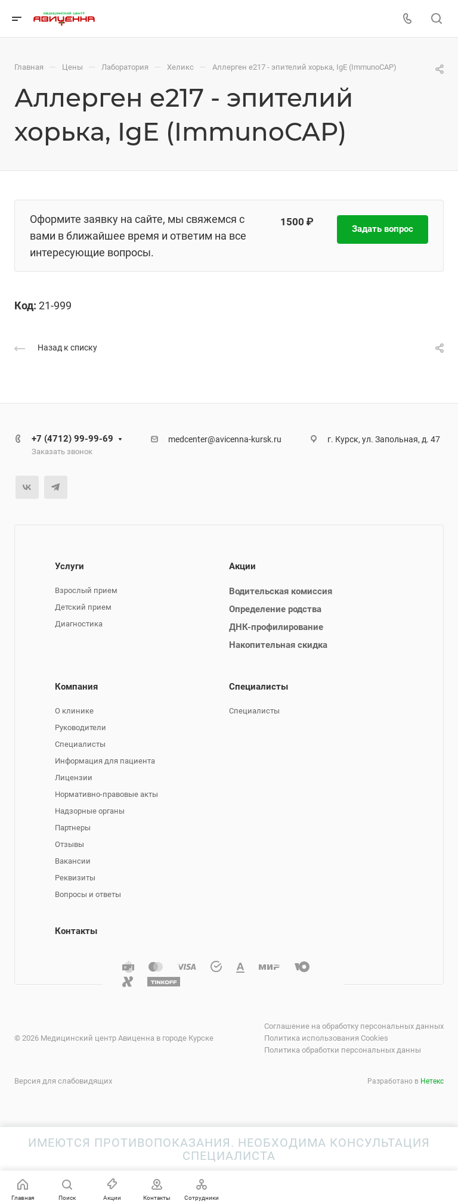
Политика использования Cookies (326, 1038)
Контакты (76, 931)
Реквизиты (75, 877)
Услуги (69, 566)
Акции (242, 566)
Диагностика (79, 623)
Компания (76, 686)
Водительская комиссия (280, 591)
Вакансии (73, 861)
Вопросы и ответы (88, 894)
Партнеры (73, 827)
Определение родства (275, 609)
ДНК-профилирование (276, 627)
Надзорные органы (90, 810)
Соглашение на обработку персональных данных (354, 1026)
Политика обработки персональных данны (342, 1049)
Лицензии (73, 777)
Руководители (80, 727)
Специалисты (80, 744)
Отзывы (69, 844)
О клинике (74, 710)
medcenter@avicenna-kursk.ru (224, 439)
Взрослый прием (86, 590)
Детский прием (83, 607)
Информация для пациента (105, 760)
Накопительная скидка (278, 645)
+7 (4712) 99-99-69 (72, 438)
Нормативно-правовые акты (106, 794)
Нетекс (432, 1081)
